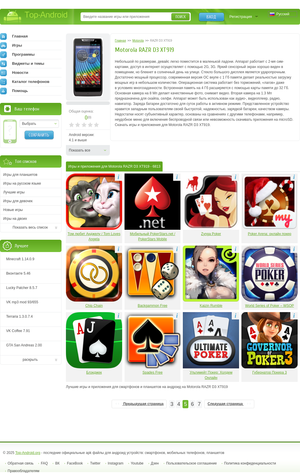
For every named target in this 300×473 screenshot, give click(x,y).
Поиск (180, 16)
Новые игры (13, 210)
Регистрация (240, 16)
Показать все (79, 150)
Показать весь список (30, 227)
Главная (14, 36)
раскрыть (30, 360)
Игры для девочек (18, 201)
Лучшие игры (14, 192)
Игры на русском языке (22, 183)
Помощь (14, 90)
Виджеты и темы (22, 63)
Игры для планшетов (20, 175)
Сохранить (39, 135)
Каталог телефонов (25, 81)
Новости (14, 72)
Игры (11, 45)
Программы (17, 54)
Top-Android (36, 17)
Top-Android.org (27, 453)
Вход (211, 17)
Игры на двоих (15, 219)
